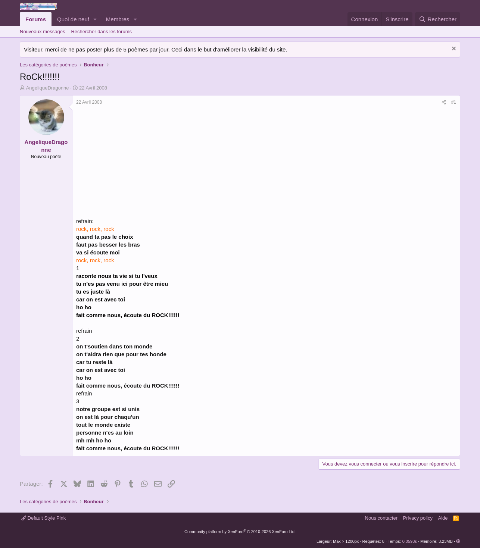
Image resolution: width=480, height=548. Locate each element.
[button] (95, 19)
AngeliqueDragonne (47, 88)
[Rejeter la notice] (453, 49)
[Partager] (444, 102)
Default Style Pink (43, 518)
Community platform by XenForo (240, 531)
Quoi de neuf (73, 19)
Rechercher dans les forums (101, 31)
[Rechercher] (437, 19)
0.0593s (409, 541)
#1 (453, 102)
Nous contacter (381, 518)
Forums (35, 19)
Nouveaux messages (42, 31)
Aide (443, 518)
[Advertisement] (139, 163)
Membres (118, 19)
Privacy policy (418, 518)
